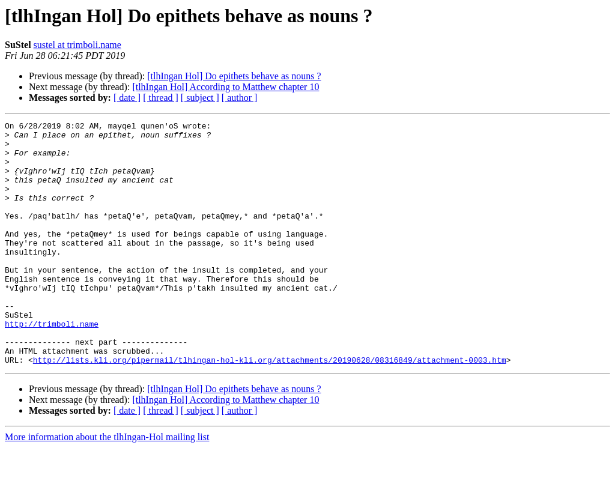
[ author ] (240, 97)
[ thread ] (160, 97)
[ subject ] (200, 97)
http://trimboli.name (51, 365)
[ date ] (127, 97)
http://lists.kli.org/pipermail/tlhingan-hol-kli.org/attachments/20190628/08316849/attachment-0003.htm (269, 408)
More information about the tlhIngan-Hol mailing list (107, 485)
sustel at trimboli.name (77, 45)
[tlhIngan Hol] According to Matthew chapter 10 (225, 87)
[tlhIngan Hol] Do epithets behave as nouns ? (234, 76)
